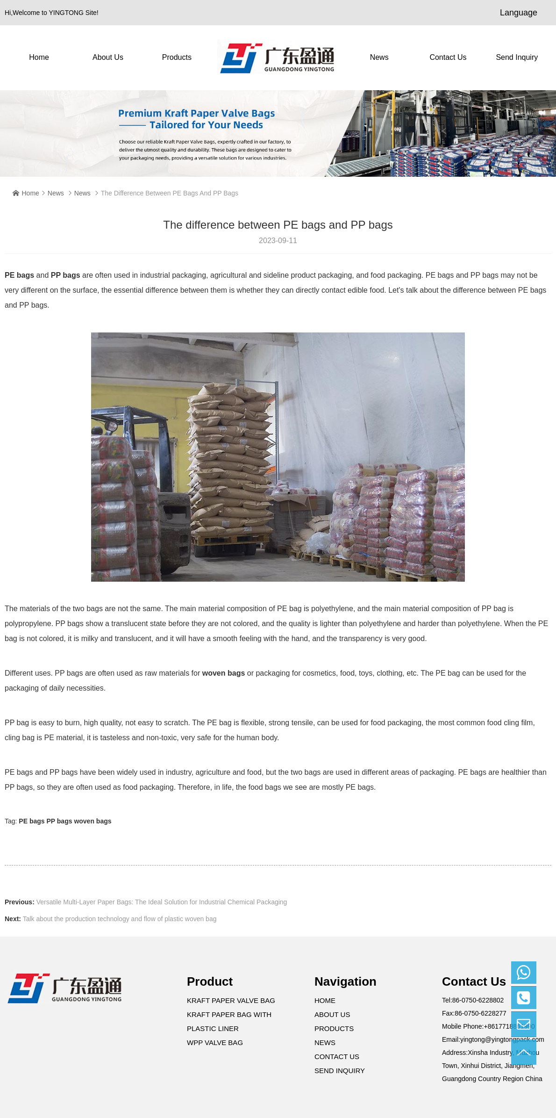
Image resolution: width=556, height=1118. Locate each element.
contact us (447, 57)
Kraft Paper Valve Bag (231, 1000)
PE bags (19, 275)
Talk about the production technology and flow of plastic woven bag (120, 919)
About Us (108, 57)
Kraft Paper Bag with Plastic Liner (229, 1021)
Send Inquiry (517, 57)
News (379, 57)
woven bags (223, 673)
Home (39, 57)
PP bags (65, 275)
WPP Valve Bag (215, 1042)
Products (177, 57)
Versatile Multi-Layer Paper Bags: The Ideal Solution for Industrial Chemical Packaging (161, 902)
